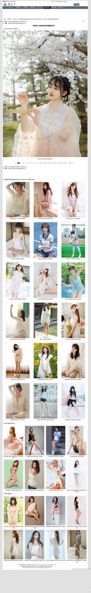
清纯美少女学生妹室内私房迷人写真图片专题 (35, 560)
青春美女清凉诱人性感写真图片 (73, 218)
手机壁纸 (25, 7)
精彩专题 (9, 19)
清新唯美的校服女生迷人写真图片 (17, 419)
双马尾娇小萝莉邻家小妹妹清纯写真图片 (45, 419)
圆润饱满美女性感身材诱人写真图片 (73, 419)
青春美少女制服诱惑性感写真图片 (45, 258)
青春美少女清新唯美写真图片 (17, 258)
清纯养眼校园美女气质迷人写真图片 (45, 379)
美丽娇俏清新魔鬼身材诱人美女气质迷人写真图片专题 (31, 19)
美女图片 (39, 7)
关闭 (1, 21)
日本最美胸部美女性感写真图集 (77, 456)
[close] (89, 568)
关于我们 (56, 1)
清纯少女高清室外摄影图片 (45, 339)
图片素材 (54, 7)
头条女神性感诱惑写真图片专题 (56, 490)
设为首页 (60, 1)
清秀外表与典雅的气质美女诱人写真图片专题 (56, 560)
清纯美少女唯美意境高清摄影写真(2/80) (17, 168)
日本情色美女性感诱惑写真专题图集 (56, 456)
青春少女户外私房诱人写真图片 (73, 258)
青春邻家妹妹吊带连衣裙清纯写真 (45, 218)
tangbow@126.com (34, 567)
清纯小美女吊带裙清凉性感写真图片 (73, 339)
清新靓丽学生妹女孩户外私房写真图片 (73, 379)
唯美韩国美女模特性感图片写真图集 (35, 456)
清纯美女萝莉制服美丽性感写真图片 (45, 299)
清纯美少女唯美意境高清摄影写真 (17, 339)
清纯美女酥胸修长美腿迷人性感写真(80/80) (17, 166)
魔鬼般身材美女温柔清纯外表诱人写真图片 (55, 526)
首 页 (10, 7)
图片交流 (61, 7)
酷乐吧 (30, 564)
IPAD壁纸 (32, 7)
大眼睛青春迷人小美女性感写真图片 (18, 218)
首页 (53, 1)
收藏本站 (65, 1)
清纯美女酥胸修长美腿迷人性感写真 (73, 299)
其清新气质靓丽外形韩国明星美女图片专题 (13, 560)
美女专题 (15, 19)
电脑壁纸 (18, 7)
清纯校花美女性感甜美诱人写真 (18, 379)
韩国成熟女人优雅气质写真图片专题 (13, 490)
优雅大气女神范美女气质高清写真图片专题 (34, 490)
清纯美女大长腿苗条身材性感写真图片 (17, 299)
